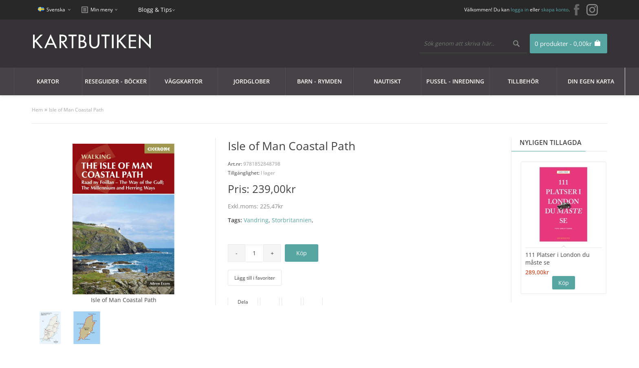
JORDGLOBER (252, 81)
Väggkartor (184, 81)
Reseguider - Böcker (116, 81)
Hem (37, 109)
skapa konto (554, 9)
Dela (243, 301)
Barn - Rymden (319, 81)
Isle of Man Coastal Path (76, 109)
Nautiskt (387, 81)
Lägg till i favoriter (254, 277)
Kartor (48, 81)
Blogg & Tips (155, 9)
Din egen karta (591, 81)
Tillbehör (523, 81)
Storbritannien (292, 220)
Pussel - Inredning (455, 81)
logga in (520, 9)
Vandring (256, 220)
